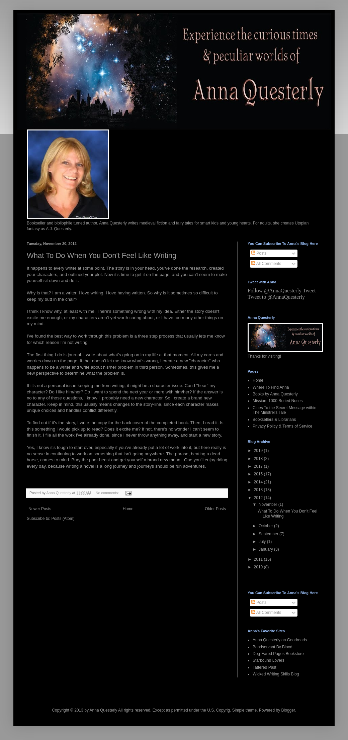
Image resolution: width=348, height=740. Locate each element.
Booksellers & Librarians (274, 419)
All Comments (266, 263)
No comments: (108, 493)
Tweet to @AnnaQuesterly (276, 297)
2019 (259, 450)
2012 (259, 497)
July (263, 541)
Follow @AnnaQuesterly (274, 290)
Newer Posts (39, 508)
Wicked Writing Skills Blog (276, 674)
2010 (259, 567)
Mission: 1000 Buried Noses (277, 400)
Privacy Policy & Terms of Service (283, 426)
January (266, 549)
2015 (259, 474)
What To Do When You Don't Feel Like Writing (101, 255)
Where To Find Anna (271, 387)
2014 (259, 482)
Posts (258, 253)
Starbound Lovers (268, 660)
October (266, 526)
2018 (259, 458)
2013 (259, 489)
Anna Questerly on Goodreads (280, 640)
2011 (259, 559)
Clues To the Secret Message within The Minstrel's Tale (285, 410)
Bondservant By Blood (272, 647)
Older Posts (215, 508)
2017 (259, 466)
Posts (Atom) (62, 518)
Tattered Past (264, 667)
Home (128, 508)
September (269, 534)
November (268, 504)
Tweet (309, 290)
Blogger (288, 710)
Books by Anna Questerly (275, 394)
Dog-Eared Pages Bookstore (278, 653)
